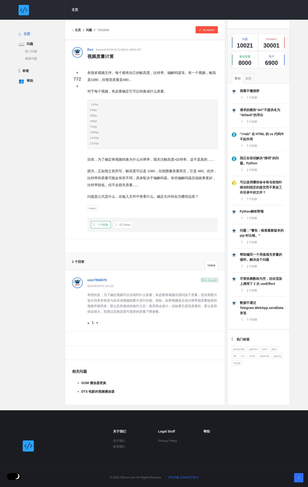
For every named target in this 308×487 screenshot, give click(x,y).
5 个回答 (248, 146)
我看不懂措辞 (249, 91)
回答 (248, 78)
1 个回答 (248, 97)
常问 (238, 78)
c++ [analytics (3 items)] (243, 356)
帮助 (30, 81)
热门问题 (31, 51)
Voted (211, 271)
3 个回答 (248, 122)
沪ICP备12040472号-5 (180, 477)
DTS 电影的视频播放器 (98, 397)
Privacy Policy (167, 440)
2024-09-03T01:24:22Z (100, 291)
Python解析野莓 (252, 211)
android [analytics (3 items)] (264, 356)
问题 (30, 44)
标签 (25, 71)
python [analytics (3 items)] (253, 349)
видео (92, 213)
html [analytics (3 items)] (252, 356)
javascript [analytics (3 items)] (239, 349)
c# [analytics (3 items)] (234, 356)
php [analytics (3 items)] (274, 349)
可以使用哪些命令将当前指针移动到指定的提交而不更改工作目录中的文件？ (261, 187)
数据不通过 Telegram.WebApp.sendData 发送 (262, 308)
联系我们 (119, 446)
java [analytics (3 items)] (264, 349)
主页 (75, 10)
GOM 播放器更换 (93, 388)
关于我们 (119, 440)
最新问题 (31, 58)
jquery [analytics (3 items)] (277, 356)
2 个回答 (248, 170)
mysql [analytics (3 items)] (236, 363)
